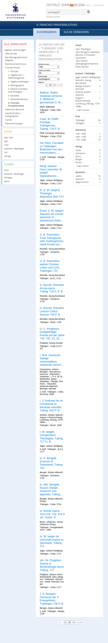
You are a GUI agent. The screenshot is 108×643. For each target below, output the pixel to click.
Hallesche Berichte (14, 109)
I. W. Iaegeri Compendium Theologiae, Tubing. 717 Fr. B (52, 436)
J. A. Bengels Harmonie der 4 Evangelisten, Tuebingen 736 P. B (51, 598)
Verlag (7, 156)
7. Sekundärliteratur (18, 99)
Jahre (7, 181)
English (99, 5)
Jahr (6, 141)
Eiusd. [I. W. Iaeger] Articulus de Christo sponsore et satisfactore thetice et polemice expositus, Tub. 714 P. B (51, 215)
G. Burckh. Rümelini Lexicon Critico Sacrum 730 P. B (52, 311)
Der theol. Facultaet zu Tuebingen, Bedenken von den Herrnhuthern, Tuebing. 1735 (51, 147)
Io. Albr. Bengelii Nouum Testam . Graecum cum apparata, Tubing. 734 (50, 489)
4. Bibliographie (16, 85)
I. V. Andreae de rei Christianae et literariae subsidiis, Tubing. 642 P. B (51, 405)
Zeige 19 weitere (83, 110)
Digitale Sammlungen (65, 5)
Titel (6, 145)
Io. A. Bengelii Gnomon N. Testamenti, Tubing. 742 (51, 463)
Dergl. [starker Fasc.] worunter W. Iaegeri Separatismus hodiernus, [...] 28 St (52, 171)
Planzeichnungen (14, 123)
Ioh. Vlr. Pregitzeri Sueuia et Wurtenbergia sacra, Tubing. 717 (52, 565)
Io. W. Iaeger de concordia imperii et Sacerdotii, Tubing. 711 (51, 541)
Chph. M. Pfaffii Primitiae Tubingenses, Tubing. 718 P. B (50, 123)
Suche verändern (76, 32)
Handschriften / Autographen (13, 114)
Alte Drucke (11, 53)
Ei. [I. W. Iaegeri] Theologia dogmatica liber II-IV (52, 193)
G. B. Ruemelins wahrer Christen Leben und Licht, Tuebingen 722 (50, 266)
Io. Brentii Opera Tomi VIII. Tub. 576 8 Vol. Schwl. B (52, 514)
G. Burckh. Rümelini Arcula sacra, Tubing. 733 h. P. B (52, 288)
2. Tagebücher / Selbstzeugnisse (16, 76)
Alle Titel (8, 137)
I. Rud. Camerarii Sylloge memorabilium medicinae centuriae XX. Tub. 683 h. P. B (52, 360)
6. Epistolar (13, 95)
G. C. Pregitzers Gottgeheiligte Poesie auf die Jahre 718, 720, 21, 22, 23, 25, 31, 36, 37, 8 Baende (52, 333)
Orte (6, 170)
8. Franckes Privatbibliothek (57, 25)
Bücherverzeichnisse (15, 64)
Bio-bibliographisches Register (16, 59)
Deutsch (85, 5)
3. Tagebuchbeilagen (18, 81)
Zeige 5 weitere (83, 166)
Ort (6, 152)
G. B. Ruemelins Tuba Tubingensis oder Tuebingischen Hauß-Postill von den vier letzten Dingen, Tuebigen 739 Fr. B (51, 239)
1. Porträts (13, 71)
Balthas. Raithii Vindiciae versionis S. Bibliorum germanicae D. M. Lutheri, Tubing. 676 (52, 97)
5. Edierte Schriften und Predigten (17, 90)
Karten (8, 119)
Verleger (8, 177)
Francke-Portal (12, 67)
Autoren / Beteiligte (14, 148)
